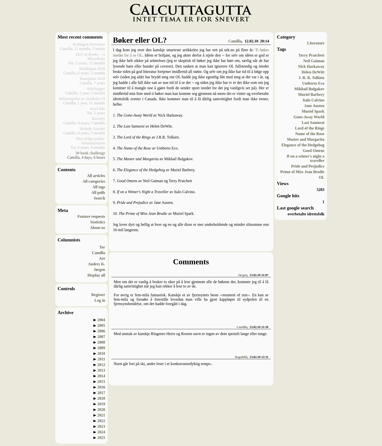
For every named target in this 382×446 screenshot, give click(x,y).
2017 (101, 393)
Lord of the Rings (309, 128)
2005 (101, 325)
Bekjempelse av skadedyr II (82, 99)
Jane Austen (314, 106)
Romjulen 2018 (92, 79)
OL (321, 177)
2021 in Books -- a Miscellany (90, 56)
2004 (101, 320)
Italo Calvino (313, 100)
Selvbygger (96, 89)
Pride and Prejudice (308, 166)
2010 (101, 353)
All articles (96, 176)
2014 (101, 376)
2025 (101, 438)
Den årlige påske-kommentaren (90, 141)
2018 (101, 398)
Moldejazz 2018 (92, 69)
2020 (101, 409)
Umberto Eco (313, 83)
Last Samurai (313, 122)
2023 (101, 426)
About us (97, 228)
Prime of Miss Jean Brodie (302, 172)
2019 (101, 404)
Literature (316, 43)
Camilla (98, 253)
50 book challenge (90, 153)
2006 (101, 331)
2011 (101, 359)
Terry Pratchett (311, 55)
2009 (101, 348)
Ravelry (98, 119)
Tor (102, 247)
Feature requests (91, 216)
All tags (99, 187)
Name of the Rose (310, 134)
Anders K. (96, 264)
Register (98, 295)
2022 (101, 421)
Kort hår (97, 109)
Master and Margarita (305, 139)
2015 (101, 381)
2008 (101, 342)
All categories (94, 181)
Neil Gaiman (314, 61)
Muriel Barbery (311, 94)
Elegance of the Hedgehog (302, 145)
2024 (101, 432)
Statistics (97, 222)
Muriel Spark (313, 111)
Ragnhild (241, 357)
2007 (101, 337)
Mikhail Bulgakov (309, 89)
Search (99, 198)
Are (102, 258)
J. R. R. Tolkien (312, 78)
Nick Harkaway (311, 66)
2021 (101, 415)
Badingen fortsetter (89, 44)
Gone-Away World (309, 117)
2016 (101, 387)
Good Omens (313, 151)
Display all (96, 275)
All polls (98, 192)
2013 (101, 370)
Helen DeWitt (313, 72)
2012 (101, 365)
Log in (99, 300)
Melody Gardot (92, 129)
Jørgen (99, 270)
